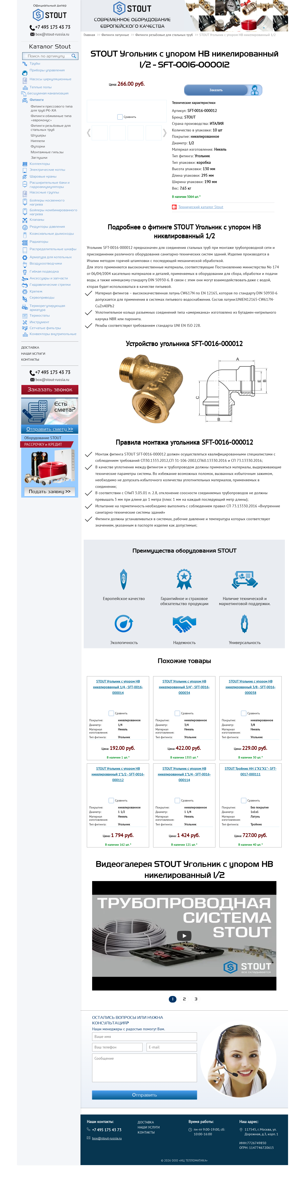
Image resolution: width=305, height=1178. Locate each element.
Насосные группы (44, 192)
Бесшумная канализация (47, 93)
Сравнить (130, 117)
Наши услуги (33, 353)
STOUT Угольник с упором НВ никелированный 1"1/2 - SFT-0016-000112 (118, 774)
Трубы (35, 63)
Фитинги (36, 100)
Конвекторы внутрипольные (53, 334)
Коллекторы (40, 164)
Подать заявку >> (50, 491)
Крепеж (36, 291)
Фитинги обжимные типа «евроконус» (51, 118)
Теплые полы (41, 87)
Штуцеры (38, 135)
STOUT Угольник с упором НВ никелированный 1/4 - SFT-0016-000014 (118, 687)
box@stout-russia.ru (52, 34)
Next (164, 133)
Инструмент (39, 322)
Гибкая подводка (44, 271)
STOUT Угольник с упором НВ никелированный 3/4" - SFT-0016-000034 (184, 687)
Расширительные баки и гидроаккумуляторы (49, 184)
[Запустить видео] (184, 936)
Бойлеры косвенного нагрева (47, 202)
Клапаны (37, 219)
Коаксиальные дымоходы (52, 233)
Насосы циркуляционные (50, 79)
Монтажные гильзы (47, 152)
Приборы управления (47, 70)
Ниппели (38, 141)
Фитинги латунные (115, 35)
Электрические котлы (47, 169)
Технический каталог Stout (200, 206)
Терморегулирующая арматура (47, 308)
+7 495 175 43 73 (52, 27)
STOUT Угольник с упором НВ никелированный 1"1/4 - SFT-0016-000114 (184, 774)
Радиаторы (39, 241)
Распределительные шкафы (53, 249)
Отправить (144, 1095)
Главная (89, 35)
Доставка (30, 347)
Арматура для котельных (51, 257)
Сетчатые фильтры (45, 328)
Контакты (30, 359)
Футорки (38, 146)
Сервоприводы (42, 297)
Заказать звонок (49, 389)
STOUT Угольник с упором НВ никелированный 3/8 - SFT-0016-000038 (251, 687)
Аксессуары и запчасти (49, 278)
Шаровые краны (43, 176)
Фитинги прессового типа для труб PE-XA (51, 108)
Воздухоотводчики (46, 263)
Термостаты (40, 315)
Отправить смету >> (49, 429)
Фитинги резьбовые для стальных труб (51, 127)
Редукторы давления (47, 226)
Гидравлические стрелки (50, 284)
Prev (89, 133)
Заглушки (39, 157)
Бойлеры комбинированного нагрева (53, 212)
